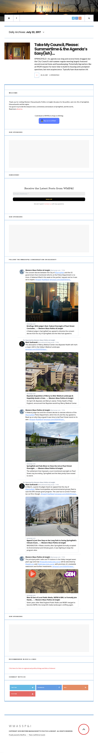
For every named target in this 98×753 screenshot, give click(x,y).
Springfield (55, 75)
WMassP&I (20, 726)
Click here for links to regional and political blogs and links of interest (32, 668)
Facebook (50, 687)
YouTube (23, 694)
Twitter (23, 687)
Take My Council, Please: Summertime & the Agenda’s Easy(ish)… (60, 49)
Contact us (47, 204)
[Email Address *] (49, 194)
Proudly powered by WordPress (17, 735)
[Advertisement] (49, 153)
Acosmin (42, 735)
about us (19, 109)
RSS (76, 687)
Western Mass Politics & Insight (49, 7)
